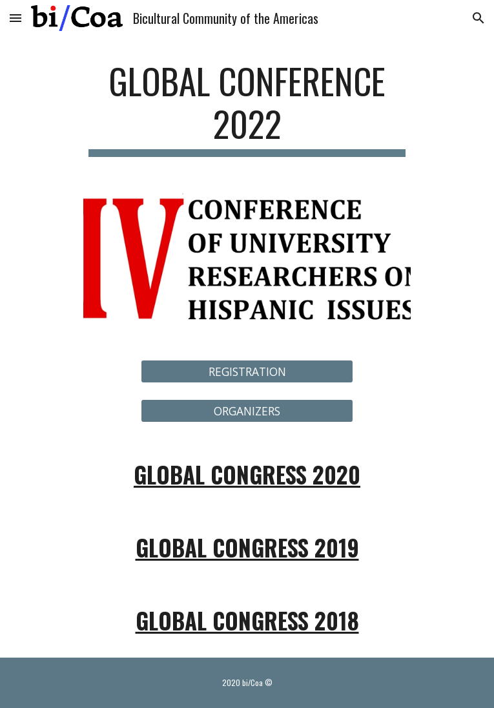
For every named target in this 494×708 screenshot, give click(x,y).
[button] (15, 18)
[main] (247, 108)
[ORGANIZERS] (247, 410)
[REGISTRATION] (247, 371)
